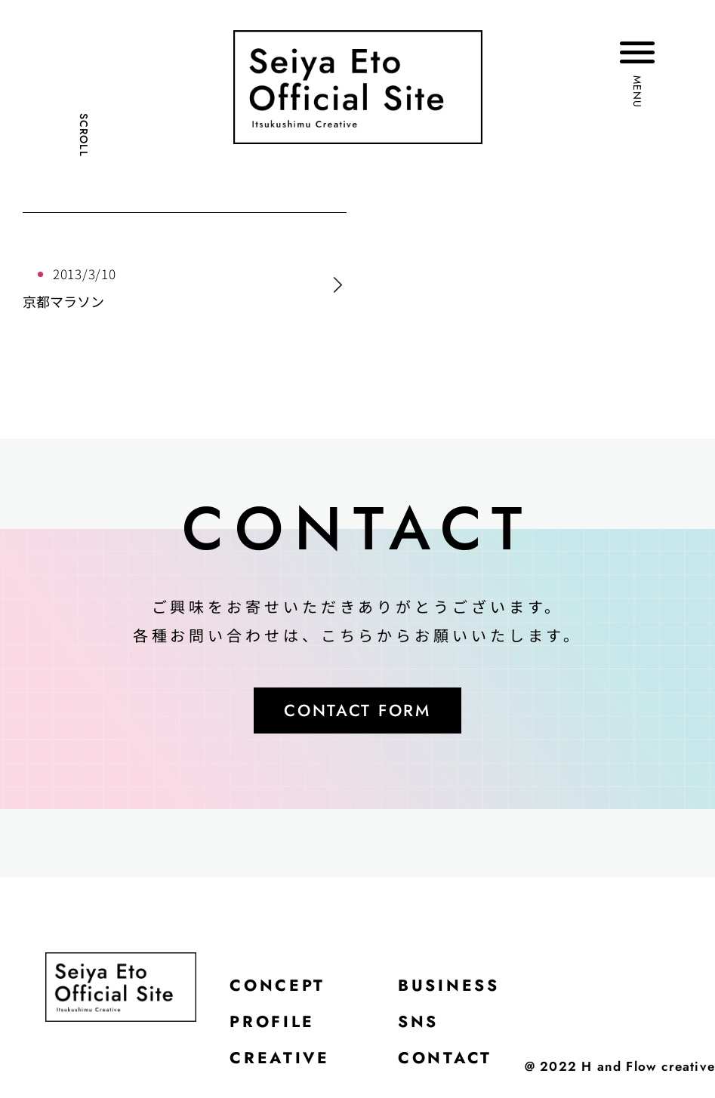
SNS (421, 1026)
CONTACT (449, 1064)
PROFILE (274, 1026)
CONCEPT (279, 989)
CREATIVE (281, 1064)
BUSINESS (453, 989)
